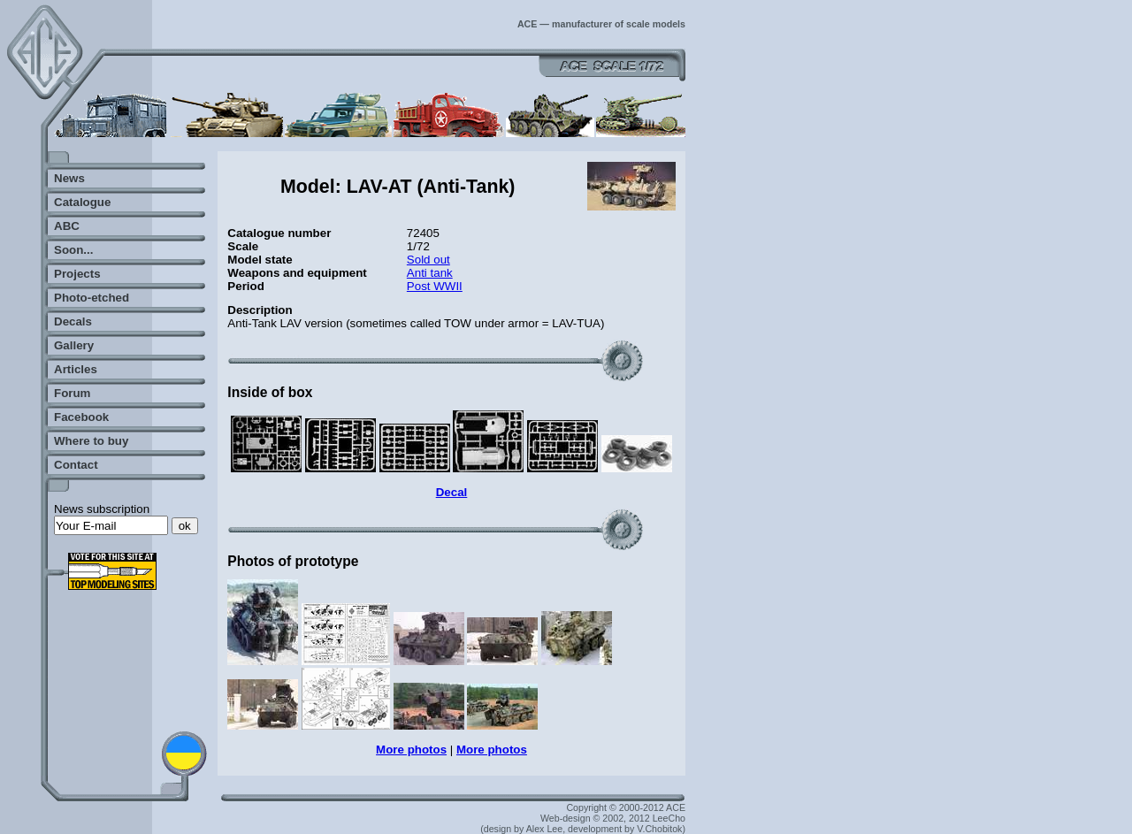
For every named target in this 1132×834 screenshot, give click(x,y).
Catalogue (82, 202)
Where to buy (91, 441)
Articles (75, 369)
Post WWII (435, 286)
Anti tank (430, 272)
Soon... (73, 249)
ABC (67, 226)
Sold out (428, 259)
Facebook (81, 417)
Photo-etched (91, 297)
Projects (77, 273)
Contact (76, 464)
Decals (73, 321)
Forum (72, 393)
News (69, 178)
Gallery (74, 345)
